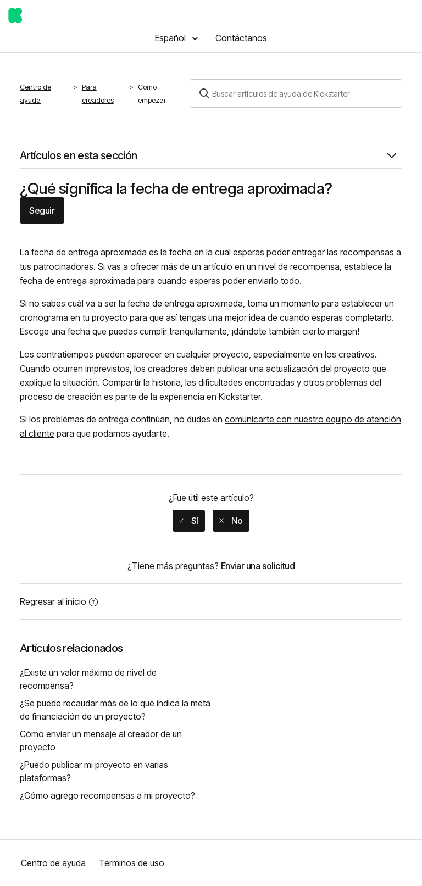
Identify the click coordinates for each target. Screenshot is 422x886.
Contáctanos (241, 37)
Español (171, 37)
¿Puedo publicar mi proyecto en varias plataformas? (94, 771)
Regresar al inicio (59, 601)
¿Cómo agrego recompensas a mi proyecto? (107, 795)
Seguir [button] (42, 210)
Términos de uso (131, 862)
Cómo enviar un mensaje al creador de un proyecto (101, 740)
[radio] (189, 521)
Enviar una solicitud (258, 565)
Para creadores (98, 93)
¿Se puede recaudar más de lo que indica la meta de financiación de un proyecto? (115, 710)
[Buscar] (296, 93)
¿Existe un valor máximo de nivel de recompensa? (88, 679)
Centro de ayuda (35, 93)
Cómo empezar (152, 93)
